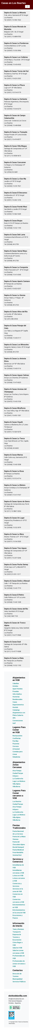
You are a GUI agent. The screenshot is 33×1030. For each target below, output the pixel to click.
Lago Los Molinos (19, 781)
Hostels (15, 707)
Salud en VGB (17, 948)
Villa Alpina (16, 784)
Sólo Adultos (17, 694)
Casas (15, 702)
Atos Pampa (17, 771)
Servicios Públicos (19, 982)
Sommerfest (17, 855)
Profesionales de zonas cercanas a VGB (19, 963)
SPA (14, 718)
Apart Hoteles (18, 689)
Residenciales (17, 699)
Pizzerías (16, 744)
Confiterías (17, 738)
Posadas (16, 691)
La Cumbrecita (18, 778)
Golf (14, 723)
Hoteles (15, 686)
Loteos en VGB (18, 875)
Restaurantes (17, 736)
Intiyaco (15, 776)
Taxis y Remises (18, 929)
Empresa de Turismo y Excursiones (17, 937)
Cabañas (16, 683)
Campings (16, 710)
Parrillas (15, 741)
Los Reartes (17, 801)
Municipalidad (17, 979)
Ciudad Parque (18, 773)
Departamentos (18, 705)
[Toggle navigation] (27, 6)
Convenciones (18, 720)
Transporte (17, 932)
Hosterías (16, 697)
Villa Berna (16, 786)
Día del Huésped (18, 847)
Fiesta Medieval (18, 850)
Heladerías (16, 757)
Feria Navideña (18, 852)
